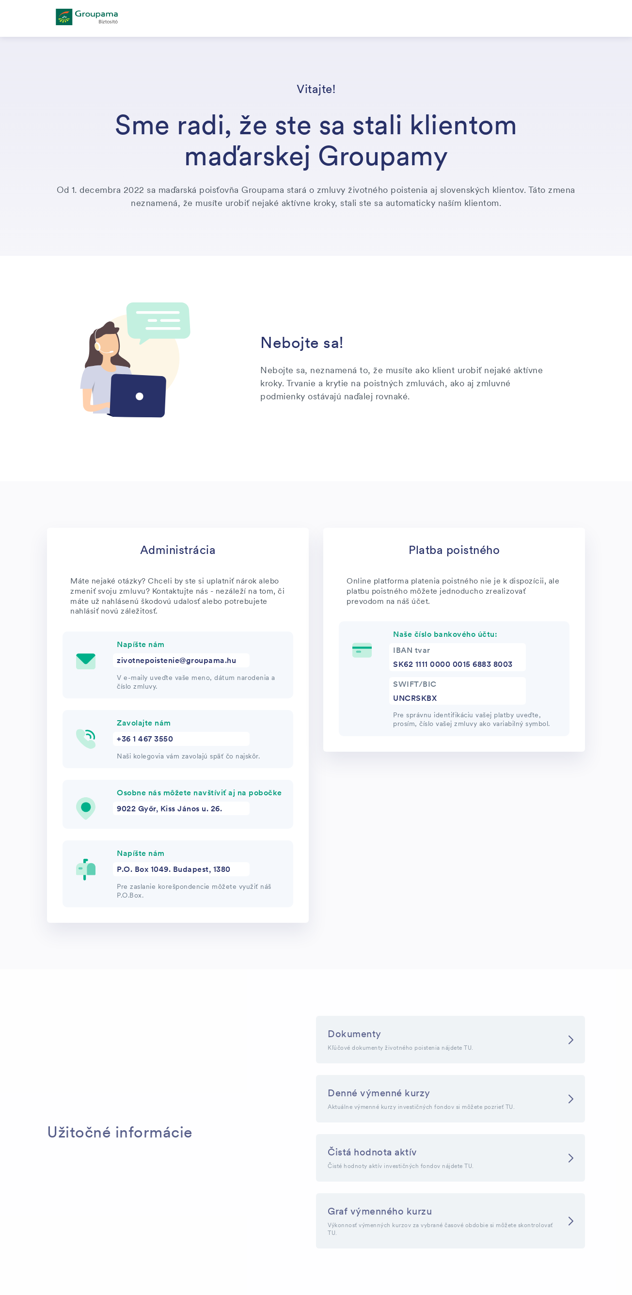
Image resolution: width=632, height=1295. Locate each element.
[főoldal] (86, 18)
